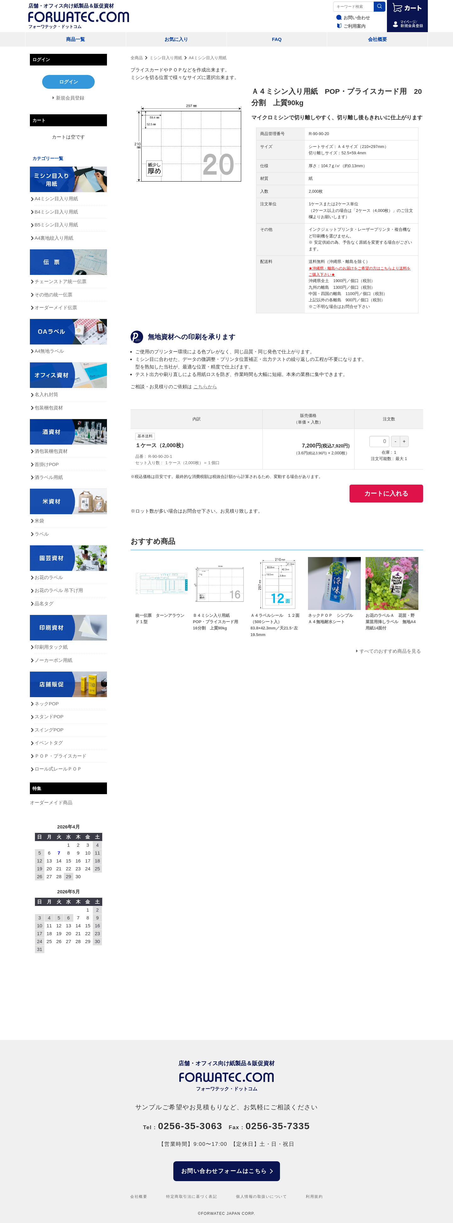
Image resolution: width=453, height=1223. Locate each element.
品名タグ (44, 603)
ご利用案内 (350, 26)
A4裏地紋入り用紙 (54, 238)
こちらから (205, 386)
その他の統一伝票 (53, 294)
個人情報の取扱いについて (261, 1196)
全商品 (137, 57)
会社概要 (377, 39)
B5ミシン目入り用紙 (56, 224)
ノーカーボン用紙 (53, 660)
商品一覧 (75, 39)
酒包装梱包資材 (51, 451)
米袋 (39, 520)
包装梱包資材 (49, 407)
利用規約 (314, 1196)
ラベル (42, 534)
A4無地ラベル (49, 351)
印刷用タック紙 (51, 647)
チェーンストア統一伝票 (61, 281)
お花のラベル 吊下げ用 (59, 590)
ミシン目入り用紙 (165, 57)
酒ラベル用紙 (49, 477)
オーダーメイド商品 (51, 802)
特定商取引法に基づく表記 (191, 1196)
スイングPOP (49, 729)
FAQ (277, 39)
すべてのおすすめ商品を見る (390, 651)
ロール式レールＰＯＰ (58, 768)
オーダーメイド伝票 (56, 307)
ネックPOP (47, 703)
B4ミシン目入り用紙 (56, 211)
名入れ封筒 (46, 394)
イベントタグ (49, 742)
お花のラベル (49, 577)
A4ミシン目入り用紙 (207, 57)
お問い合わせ (352, 17)
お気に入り (176, 39)
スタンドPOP (49, 716)
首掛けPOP (47, 464)
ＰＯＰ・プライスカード (61, 756)
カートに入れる (386, 493)
